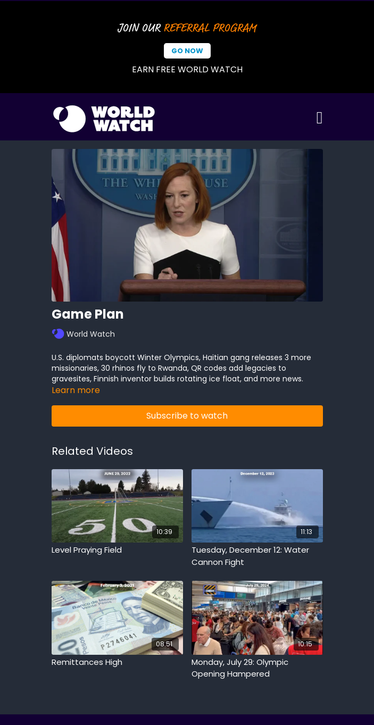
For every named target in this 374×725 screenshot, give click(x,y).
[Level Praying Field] (117, 550)
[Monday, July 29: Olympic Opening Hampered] (257, 668)
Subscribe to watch (187, 416)
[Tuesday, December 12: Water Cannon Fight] (257, 556)
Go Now (187, 51)
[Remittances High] (117, 662)
